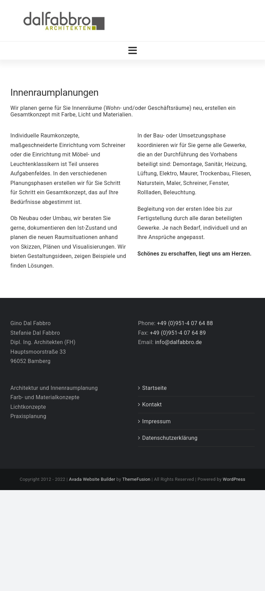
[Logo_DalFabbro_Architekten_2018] (64, 11)
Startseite (154, 388)
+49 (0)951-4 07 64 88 (185, 323)
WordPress (234, 479)
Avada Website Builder (92, 479)
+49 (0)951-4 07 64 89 (178, 333)
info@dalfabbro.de (178, 342)
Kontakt (152, 404)
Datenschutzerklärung (170, 438)
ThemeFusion (136, 479)
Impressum (156, 421)
